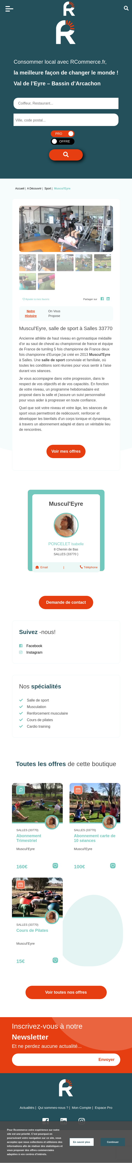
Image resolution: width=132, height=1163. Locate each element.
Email (44, 567)
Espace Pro (103, 1107)
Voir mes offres (66, 451)
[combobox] (37, 120)
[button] (26, 229)
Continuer (113, 1142)
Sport (47, 188)
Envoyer (106, 1059)
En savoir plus (81, 1142)
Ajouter (37, 299)
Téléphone (90, 567)
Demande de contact (66, 602)
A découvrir (34, 188)
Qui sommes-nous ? (53, 1107)
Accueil (19, 188)
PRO (58, 133)
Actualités (27, 1107)
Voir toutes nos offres (66, 992)
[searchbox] (33, 120)
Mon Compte (81, 1107)
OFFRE (64, 141)
